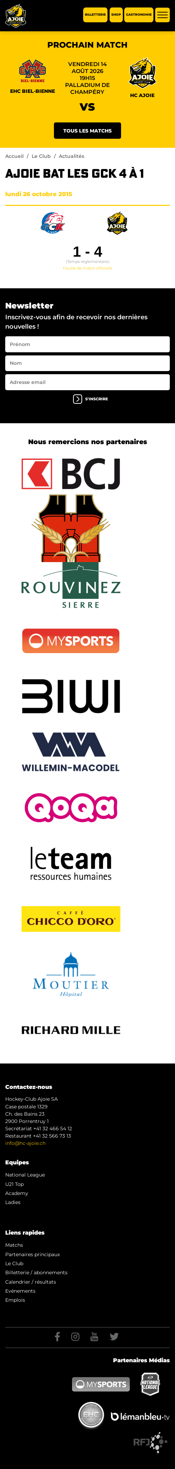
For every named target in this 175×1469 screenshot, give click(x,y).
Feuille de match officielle (87, 268)
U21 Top (14, 1184)
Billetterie (95, 15)
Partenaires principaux (32, 1254)
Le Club (41, 156)
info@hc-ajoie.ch (25, 1143)
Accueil (14, 156)
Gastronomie (139, 15)
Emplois (15, 1300)
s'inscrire (90, 399)
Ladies (13, 1202)
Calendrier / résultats (30, 1282)
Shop (116, 15)
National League (25, 1175)
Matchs (14, 1245)
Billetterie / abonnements (36, 1272)
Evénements (20, 1291)
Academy (16, 1193)
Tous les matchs (87, 131)
